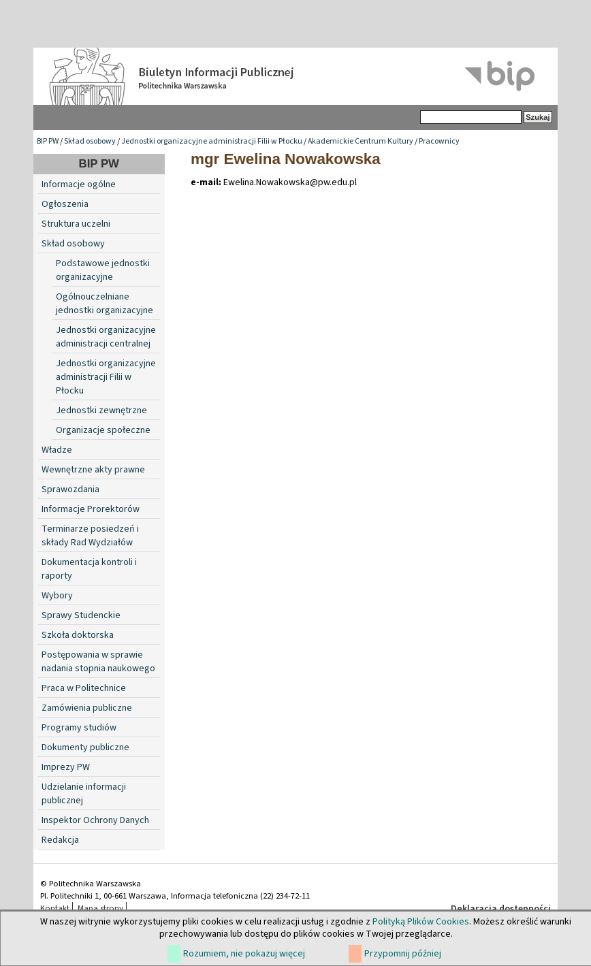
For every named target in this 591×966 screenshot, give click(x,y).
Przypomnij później (402, 954)
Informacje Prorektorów (91, 509)
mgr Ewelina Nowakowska (286, 158)
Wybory (57, 595)
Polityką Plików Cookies (420, 922)
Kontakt (54, 908)
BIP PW (48, 141)
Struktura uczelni (76, 224)
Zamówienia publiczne (87, 708)
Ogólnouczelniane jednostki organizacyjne (104, 303)
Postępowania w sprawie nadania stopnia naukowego (98, 661)
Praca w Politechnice (84, 688)
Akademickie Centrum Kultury (360, 141)
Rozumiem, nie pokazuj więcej (244, 954)
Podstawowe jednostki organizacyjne (103, 270)
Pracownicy (439, 141)
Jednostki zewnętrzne (101, 410)
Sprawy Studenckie (81, 615)
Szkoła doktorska (78, 635)
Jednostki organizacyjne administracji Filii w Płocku (211, 141)
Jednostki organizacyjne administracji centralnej (106, 337)
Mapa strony (100, 908)
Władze (57, 450)
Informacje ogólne (79, 184)
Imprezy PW (66, 767)
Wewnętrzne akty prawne (93, 470)
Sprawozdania (70, 489)
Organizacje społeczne (103, 430)
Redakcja (60, 840)
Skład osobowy (90, 141)
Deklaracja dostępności (501, 909)
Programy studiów (79, 728)
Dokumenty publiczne (85, 747)
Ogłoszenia (65, 204)
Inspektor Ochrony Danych (95, 820)
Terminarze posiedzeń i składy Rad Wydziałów (90, 535)
